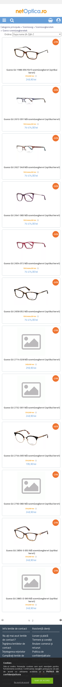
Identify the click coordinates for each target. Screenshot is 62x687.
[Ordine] (36, 34)
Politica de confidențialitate (41, 653)
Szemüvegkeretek (44, 27)
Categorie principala (10, 27)
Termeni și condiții (42, 640)
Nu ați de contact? (14, 638)
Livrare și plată (40, 636)
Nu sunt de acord (21, 682)
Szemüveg (28, 27)
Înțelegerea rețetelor (13, 652)
